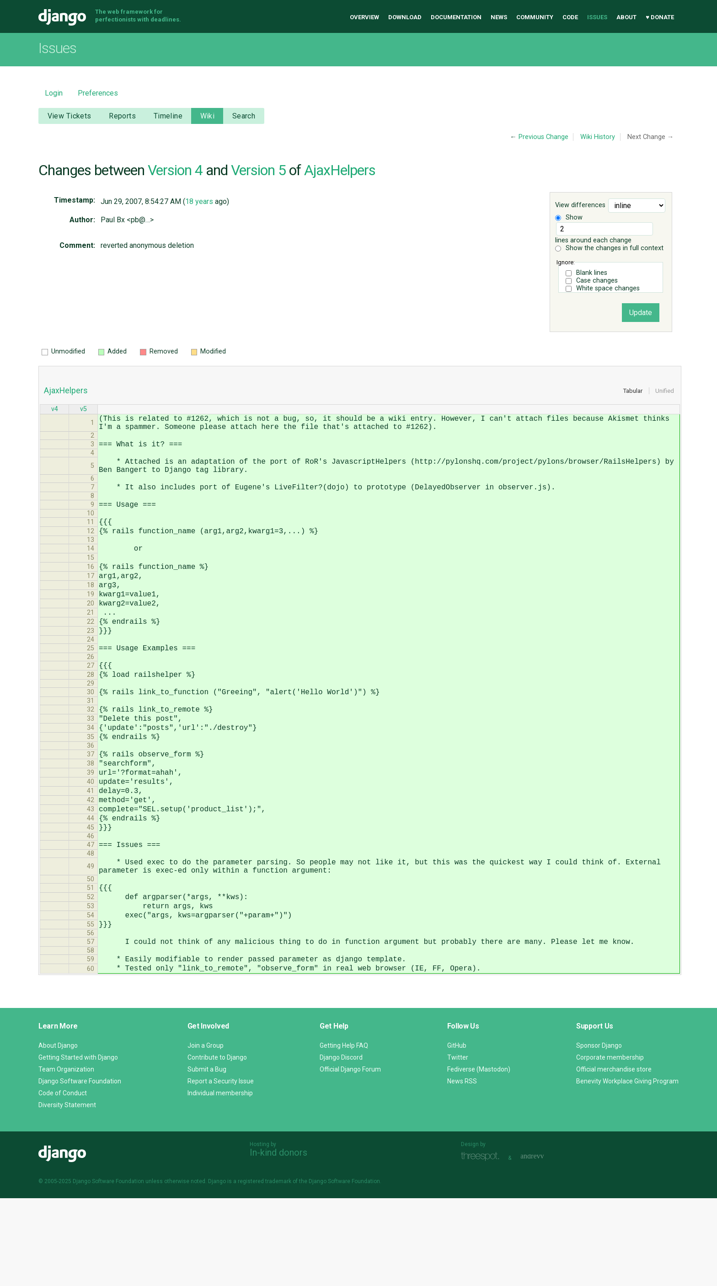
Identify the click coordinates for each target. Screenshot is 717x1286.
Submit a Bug (206, 1157)
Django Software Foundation (79, 1169)
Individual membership (220, 1180)
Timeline (168, 116)
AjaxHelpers (339, 170)
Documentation (456, 17)
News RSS (462, 1169)
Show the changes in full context (609, 248)
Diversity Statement (67, 1192)
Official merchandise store (614, 1157)
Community (534, 17)
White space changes (608, 288)
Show (569, 217)
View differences (580, 205)
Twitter (457, 1145)
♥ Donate (660, 17)
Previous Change (543, 137)
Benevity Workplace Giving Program (627, 1169)
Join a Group (205, 1133)
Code (570, 17)
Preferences (98, 93)
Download (405, 17)
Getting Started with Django (78, 1145)
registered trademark (264, 1269)
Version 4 (175, 170)
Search (244, 116)
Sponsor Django (599, 1133)
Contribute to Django (217, 1145)
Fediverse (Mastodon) (478, 1157)
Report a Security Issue (220, 1169)
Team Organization (66, 1157)
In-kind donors (278, 1240)
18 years (199, 201)
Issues (597, 17)
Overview (364, 17)
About (626, 17)
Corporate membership (610, 1145)
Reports (122, 116)
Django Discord (341, 1145)
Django (62, 17)
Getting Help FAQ (344, 1133)
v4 (54, 410)
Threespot (482, 1244)
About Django (58, 1133)
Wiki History (597, 137)
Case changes (597, 280)
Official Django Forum (350, 1157)
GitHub (456, 1133)
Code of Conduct (62, 1180)
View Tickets (69, 116)
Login (54, 93)
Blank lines (591, 273)
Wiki (207, 116)
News (499, 17)
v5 (83, 410)
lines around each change (604, 233)
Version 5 (258, 170)
